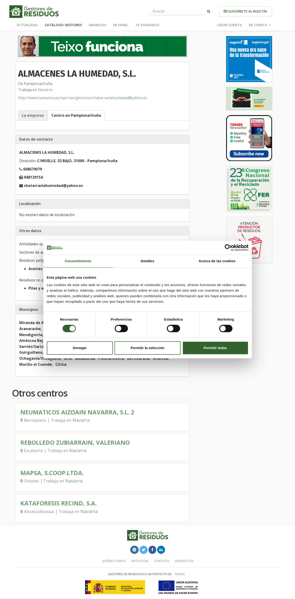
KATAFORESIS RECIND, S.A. (58, 503)
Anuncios (97, 25)
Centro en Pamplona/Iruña (76, 115)
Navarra (45, 89)
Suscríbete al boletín (245, 11)
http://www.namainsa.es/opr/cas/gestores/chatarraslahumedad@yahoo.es (82, 97)
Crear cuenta (229, 25)
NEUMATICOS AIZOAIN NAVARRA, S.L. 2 (77, 412)
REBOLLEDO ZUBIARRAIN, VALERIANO (75, 442)
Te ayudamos (147, 25)
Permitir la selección (148, 348)
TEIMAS (180, 574)
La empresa (33, 115)
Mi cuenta (259, 25)
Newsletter (184, 561)
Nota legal (140, 561)
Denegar (80, 348)
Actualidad (27, 25)
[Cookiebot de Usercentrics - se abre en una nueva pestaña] (228, 247)
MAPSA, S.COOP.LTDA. (52, 473)
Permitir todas (215, 348)
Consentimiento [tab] (78, 261)
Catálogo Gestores (63, 25)
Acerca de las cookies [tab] (217, 261)
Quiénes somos (114, 561)
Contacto (162, 561)
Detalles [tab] (147, 261)
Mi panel (120, 25)
